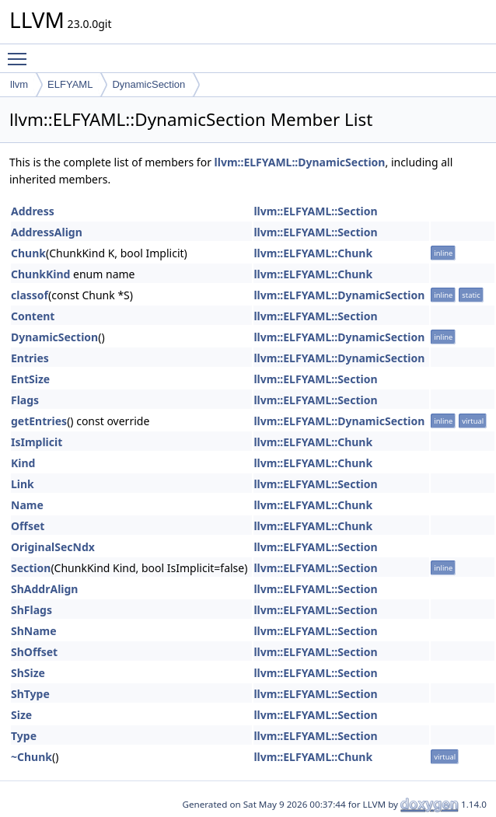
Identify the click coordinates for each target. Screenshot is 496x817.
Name (27, 505)
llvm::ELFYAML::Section (315, 211)
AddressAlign (46, 232)
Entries (30, 358)
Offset (27, 525)
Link (22, 484)
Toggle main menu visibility (21, 52)
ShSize (28, 672)
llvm (19, 84)
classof (29, 295)
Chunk (28, 253)
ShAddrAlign (44, 588)
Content (32, 316)
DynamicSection (148, 84)
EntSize (30, 379)
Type (24, 735)
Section (31, 567)
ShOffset (34, 651)
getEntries (39, 421)
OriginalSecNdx (53, 546)
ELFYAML (70, 84)
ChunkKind (40, 274)
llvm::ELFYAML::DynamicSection (300, 162)
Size (21, 714)
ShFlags (31, 609)
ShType (30, 693)
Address (32, 211)
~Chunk (31, 756)
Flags (25, 400)
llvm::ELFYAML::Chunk (312, 253)
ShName (34, 630)
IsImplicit (36, 442)
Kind (23, 463)
